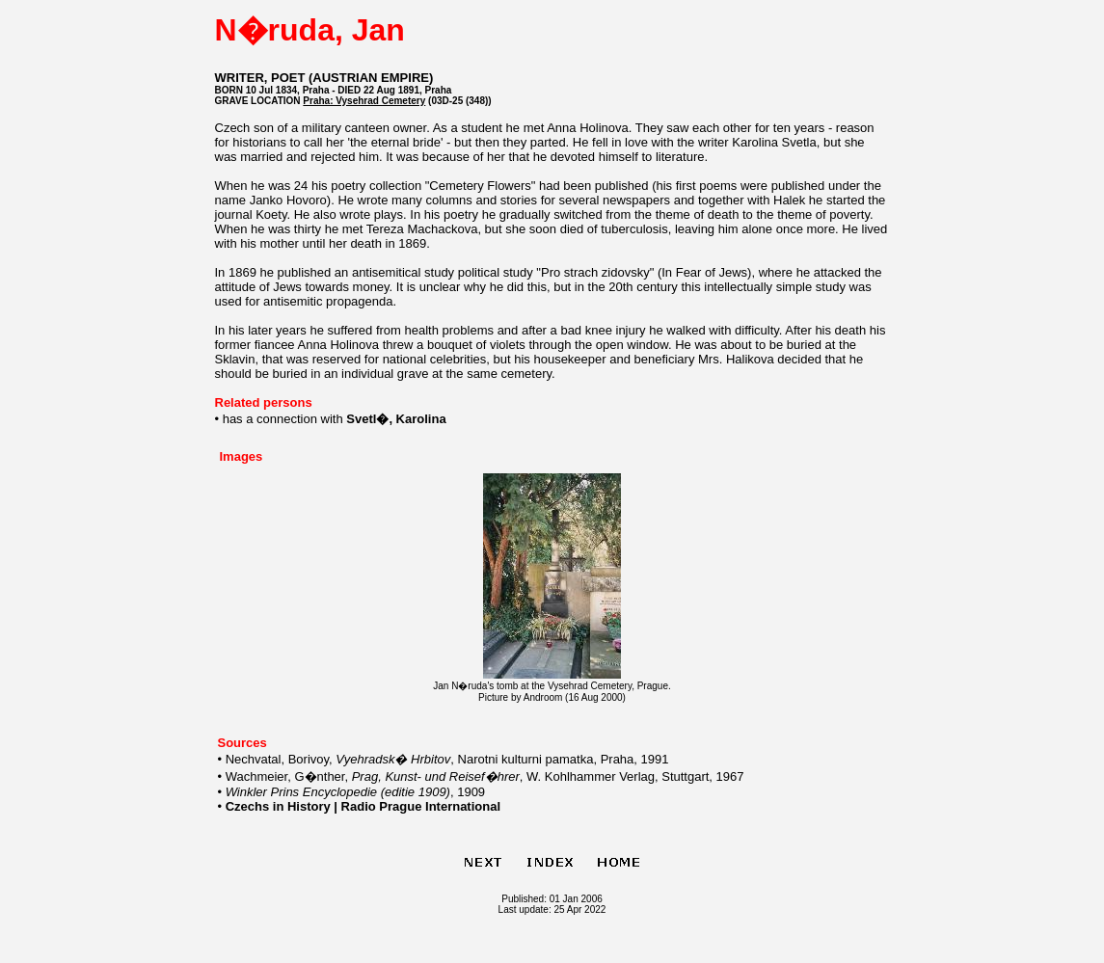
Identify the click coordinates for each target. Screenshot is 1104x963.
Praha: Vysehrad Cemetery (364, 100)
